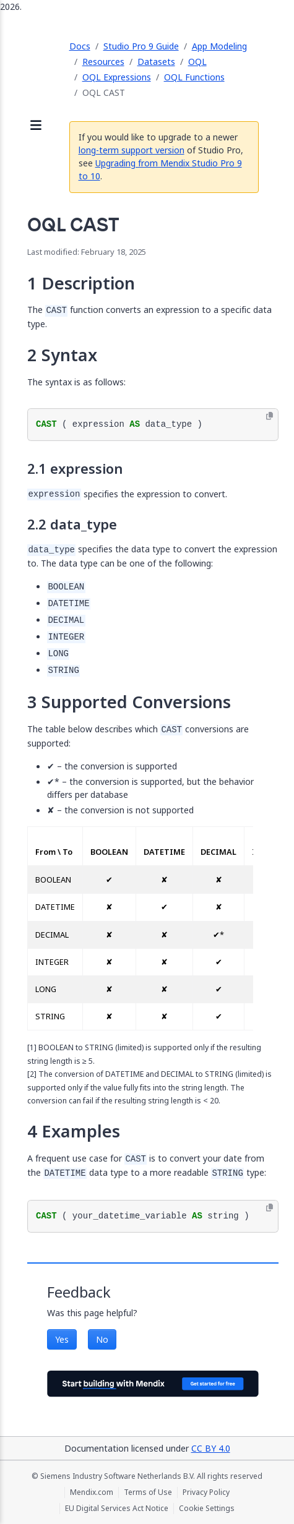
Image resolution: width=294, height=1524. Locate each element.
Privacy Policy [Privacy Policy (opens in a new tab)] (206, 1492)
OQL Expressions (116, 77)
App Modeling (219, 46)
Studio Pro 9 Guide (141, 46)
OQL (197, 61)
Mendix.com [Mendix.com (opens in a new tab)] (91, 1492)
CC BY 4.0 (210, 1448)
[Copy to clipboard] (269, 416)
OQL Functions (194, 77)
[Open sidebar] (36, 126)
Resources (103, 61)
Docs (79, 46)
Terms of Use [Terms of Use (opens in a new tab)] (148, 1492)
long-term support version (131, 149)
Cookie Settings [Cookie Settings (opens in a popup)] (207, 1508)
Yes (62, 1339)
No (102, 1339)
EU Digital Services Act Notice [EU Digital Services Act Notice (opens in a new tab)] (116, 1508)
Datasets (156, 61)
